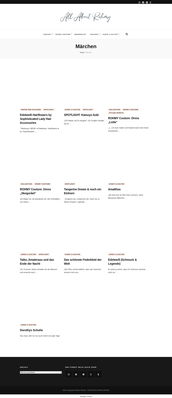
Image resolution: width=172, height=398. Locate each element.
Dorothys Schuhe (33, 329)
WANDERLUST (80, 34)
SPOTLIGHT (49, 109)
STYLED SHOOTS (116, 112)
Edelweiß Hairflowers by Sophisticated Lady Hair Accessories (37, 118)
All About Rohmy (80, 390)
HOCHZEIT (94, 34)
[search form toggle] (127, 34)
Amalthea (115, 188)
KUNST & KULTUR (110, 34)
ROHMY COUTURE (63, 34)
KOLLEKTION (114, 109)
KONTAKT (47, 34)
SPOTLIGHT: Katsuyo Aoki (83, 114)
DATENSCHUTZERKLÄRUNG (98, 390)
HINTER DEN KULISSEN (31, 109)
